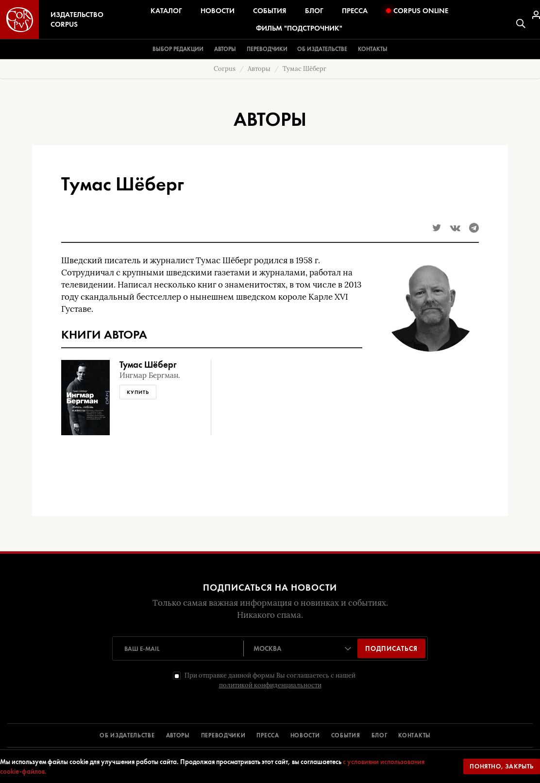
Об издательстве (322, 49)
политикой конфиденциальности (270, 685)
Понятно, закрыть (502, 766)
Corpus (225, 68)
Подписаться (391, 648)
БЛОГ (379, 735)
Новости (218, 11)
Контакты (373, 49)
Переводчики (267, 49)
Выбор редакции (177, 49)
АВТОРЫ (178, 735)
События (270, 11)
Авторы (225, 49)
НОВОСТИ (305, 735)
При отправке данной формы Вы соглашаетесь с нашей (270, 680)
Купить (138, 392)
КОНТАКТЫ (414, 735)
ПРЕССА (267, 735)
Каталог (166, 11)
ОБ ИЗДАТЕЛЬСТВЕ (127, 735)
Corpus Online (417, 11)
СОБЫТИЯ (345, 735)
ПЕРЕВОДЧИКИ (223, 735)
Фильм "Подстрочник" (299, 28)
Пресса (355, 11)
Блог (314, 11)
